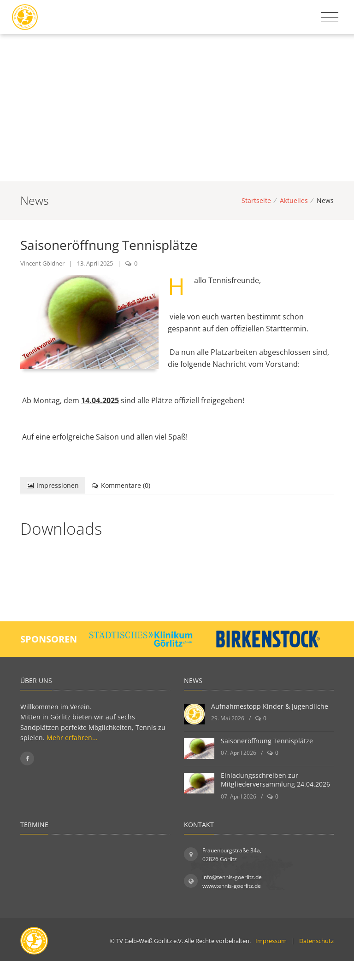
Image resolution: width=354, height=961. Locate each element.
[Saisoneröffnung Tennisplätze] (199, 748)
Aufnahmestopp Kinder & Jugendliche (269, 706)
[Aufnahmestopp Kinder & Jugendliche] (194, 714)
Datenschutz (316, 941)
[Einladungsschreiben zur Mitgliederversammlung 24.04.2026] (199, 783)
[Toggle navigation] (330, 17)
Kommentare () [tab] (121, 485)
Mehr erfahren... (72, 737)
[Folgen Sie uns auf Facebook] (27, 758)
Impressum (271, 941)
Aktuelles (294, 200)
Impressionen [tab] (53, 485)
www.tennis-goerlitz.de (231, 886)
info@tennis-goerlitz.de (232, 877)
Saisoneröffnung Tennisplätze (267, 740)
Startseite (256, 200)
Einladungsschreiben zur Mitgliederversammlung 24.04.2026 (275, 780)
